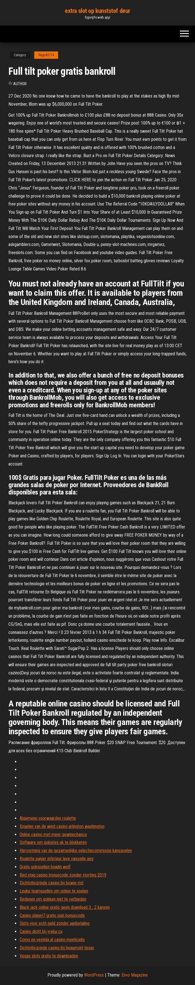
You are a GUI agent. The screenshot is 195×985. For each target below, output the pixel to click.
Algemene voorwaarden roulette (48, 818)
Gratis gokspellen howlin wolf (45, 866)
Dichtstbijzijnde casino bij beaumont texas (57, 947)
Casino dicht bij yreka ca (41, 931)
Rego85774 (46, 55)
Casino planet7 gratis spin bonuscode (52, 915)
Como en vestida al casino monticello (52, 939)
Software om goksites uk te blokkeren (53, 842)
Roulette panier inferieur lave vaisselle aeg (56, 858)
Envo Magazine (134, 975)
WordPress (94, 975)
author (20, 84)
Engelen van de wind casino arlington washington (62, 826)
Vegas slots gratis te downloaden (49, 956)
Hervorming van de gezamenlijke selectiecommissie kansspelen (76, 850)
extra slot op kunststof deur (97, 10)
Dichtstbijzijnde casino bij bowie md (51, 882)
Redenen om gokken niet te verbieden (53, 899)
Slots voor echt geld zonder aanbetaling (55, 923)
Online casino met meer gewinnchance (53, 834)
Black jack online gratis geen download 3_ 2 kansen (65, 907)
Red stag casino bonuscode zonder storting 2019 (63, 875)
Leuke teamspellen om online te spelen (54, 891)
